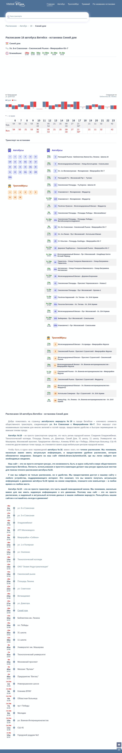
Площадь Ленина (20, 581)
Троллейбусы (18, 186)
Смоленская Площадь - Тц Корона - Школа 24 (70, 185)
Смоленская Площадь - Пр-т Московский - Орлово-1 (73, 290)
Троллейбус (73, 4)
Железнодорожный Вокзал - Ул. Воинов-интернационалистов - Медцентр (78, 386)
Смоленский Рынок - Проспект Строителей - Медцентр (74, 379)
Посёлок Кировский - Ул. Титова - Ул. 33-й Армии (72, 297)
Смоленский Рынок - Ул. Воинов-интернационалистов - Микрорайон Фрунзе (80, 372)
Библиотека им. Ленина (23, 618)
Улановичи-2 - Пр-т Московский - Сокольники (70, 325)
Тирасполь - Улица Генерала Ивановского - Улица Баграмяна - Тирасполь (77, 262)
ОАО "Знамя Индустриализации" (27, 566)
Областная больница (21, 698)
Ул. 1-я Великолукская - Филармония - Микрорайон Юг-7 (75, 171)
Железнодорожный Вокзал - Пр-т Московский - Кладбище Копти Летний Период (78, 255)
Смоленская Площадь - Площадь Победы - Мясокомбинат (76, 213)
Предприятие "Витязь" (22, 676)
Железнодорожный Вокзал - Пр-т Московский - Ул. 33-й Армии (78, 311)
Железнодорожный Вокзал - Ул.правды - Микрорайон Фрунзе (77, 344)
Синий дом (14, 43)
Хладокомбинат (19, 522)
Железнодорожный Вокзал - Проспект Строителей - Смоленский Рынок (78, 358)
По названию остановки (104, 4)
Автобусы (16, 150)
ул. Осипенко (18, 552)
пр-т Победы (17, 705)
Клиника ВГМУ (18, 691)
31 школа (16, 632)
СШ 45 (15, 727)
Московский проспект (22, 662)
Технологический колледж (24, 559)
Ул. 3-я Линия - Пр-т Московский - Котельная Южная (73, 234)
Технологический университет (26, 654)
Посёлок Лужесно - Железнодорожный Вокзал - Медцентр (76, 206)
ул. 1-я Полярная (19, 544)
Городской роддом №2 (22, 735)
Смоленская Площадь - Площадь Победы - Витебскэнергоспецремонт (69, 220)
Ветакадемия (18, 596)
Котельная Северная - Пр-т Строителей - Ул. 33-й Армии (75, 393)
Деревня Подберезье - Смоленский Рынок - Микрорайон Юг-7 (77, 248)
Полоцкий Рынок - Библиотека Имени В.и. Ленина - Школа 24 (77, 157)
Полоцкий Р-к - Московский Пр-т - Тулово (69, 178)
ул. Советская (18, 588)
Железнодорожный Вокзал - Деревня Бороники (71, 276)
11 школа (16, 639)
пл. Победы (17, 625)
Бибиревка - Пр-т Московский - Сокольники (70, 318)
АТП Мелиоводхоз (20, 530)
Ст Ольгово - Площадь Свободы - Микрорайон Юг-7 (73, 241)
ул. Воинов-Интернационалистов (27, 720)
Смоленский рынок (20, 574)
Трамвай (86, 4)
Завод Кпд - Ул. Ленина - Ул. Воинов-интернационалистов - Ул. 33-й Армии (79, 400)
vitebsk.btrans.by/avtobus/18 (72, 456)
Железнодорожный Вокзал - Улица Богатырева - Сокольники (77, 164)
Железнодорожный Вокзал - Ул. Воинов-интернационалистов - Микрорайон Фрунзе (77, 365)
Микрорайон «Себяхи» (22, 537)
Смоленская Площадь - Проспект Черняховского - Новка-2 (76, 283)
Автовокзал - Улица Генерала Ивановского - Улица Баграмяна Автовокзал (77, 269)
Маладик (16, 713)
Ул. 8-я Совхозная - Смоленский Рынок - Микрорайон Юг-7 (38, 48)
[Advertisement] (61, 75)
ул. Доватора (18, 603)
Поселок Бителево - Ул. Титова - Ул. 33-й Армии (71, 304)
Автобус (61, 4)
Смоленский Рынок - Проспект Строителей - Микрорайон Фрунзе (79, 351)
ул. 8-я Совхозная (20, 508)
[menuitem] (50, 4)
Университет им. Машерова (24, 647)
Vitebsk (10, 4)
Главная (51, 4)
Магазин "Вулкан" (20, 669)
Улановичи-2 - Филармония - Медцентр (68, 192)
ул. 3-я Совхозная (20, 515)
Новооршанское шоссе (22, 683)
